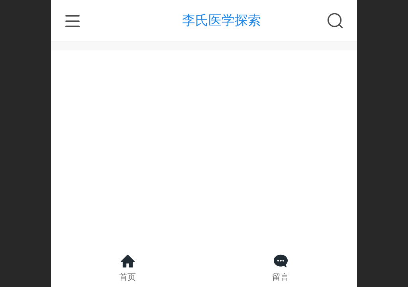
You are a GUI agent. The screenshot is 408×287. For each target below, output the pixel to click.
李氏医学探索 (221, 20)
